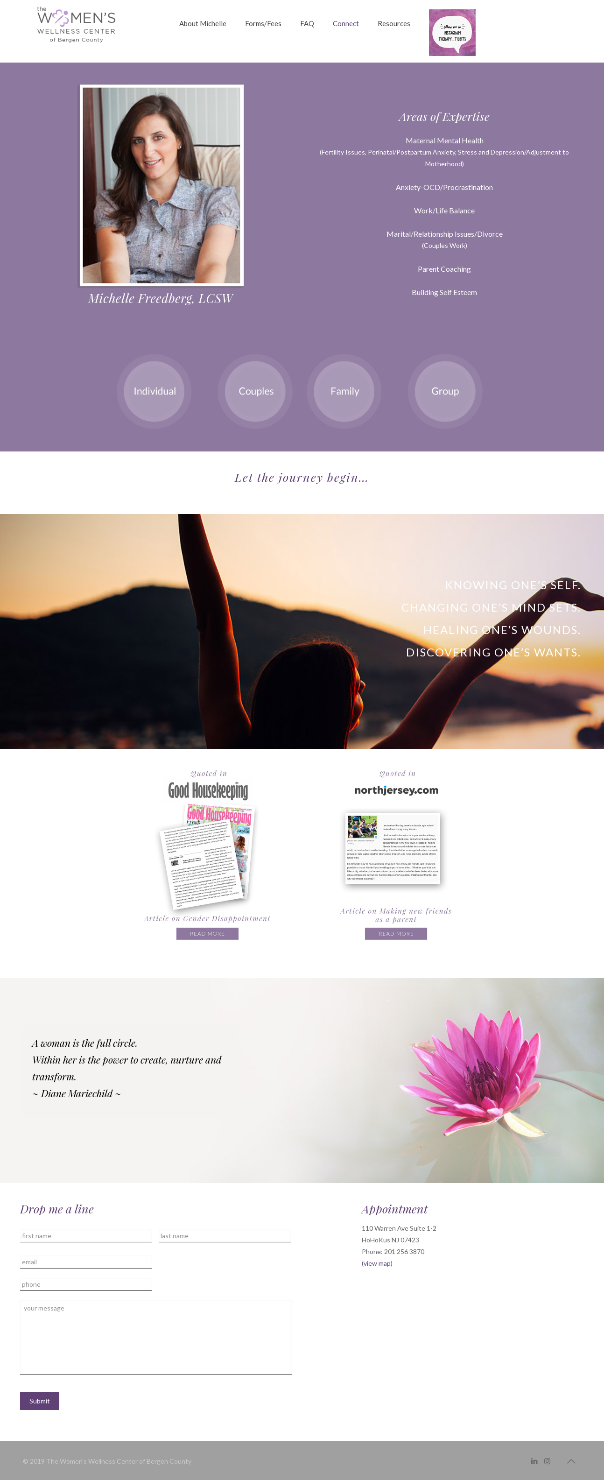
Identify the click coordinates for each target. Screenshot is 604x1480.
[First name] (86, 1235)
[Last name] (224, 1235)
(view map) (377, 1263)
